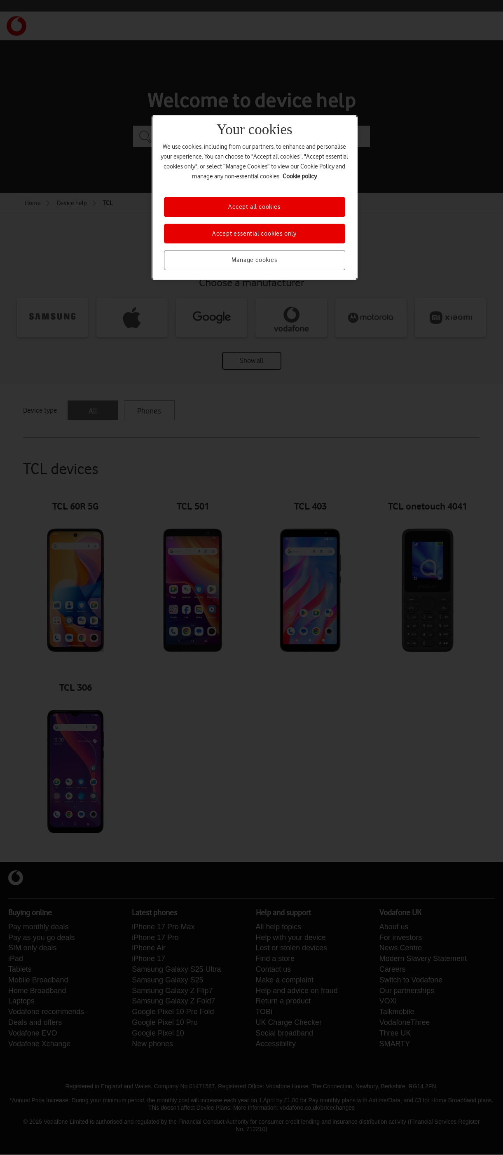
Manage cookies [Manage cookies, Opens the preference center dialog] (254, 260)
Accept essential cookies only (254, 233)
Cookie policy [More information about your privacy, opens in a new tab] (300, 176)
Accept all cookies (254, 206)
